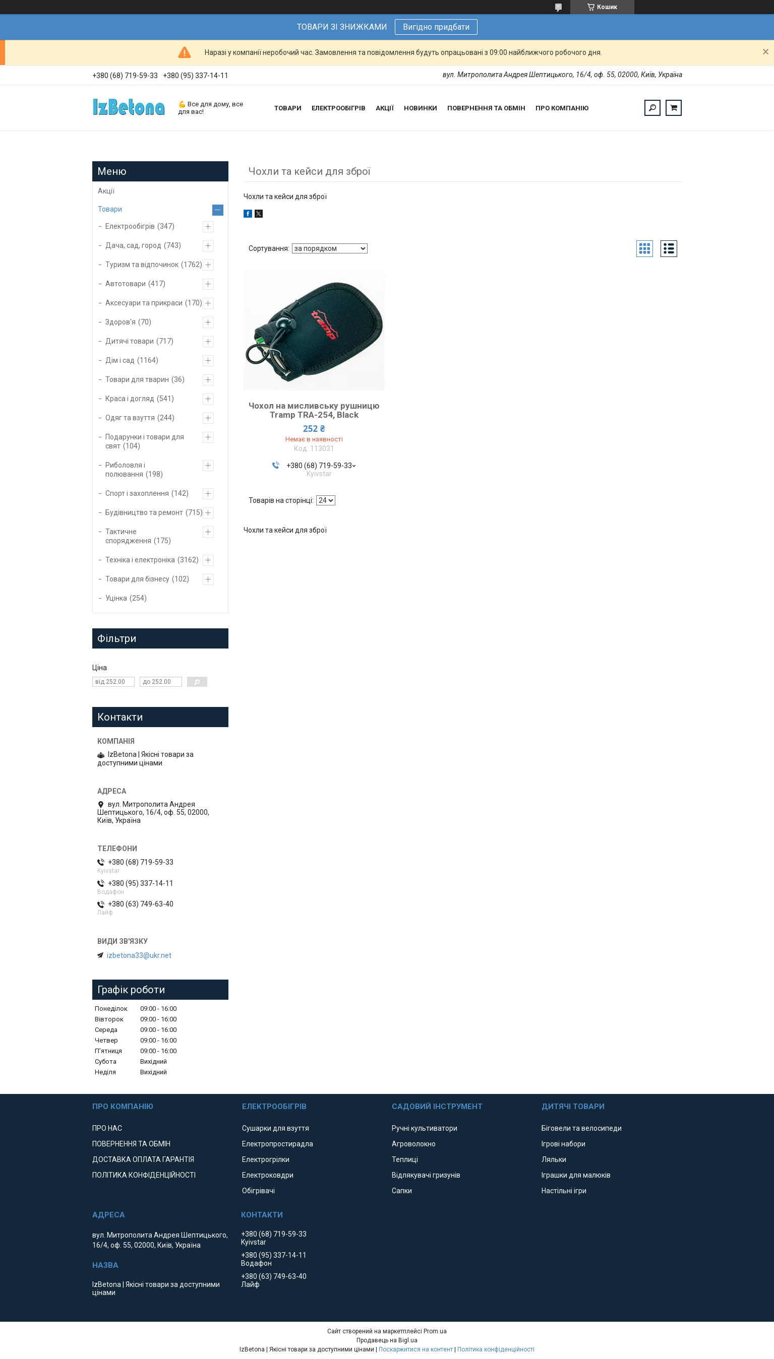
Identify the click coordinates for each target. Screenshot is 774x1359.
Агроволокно (414, 1144)
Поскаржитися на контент (416, 1349)
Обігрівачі (258, 1191)
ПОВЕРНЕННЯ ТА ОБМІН (486, 108)
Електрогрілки (265, 1159)
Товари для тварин (137, 379)
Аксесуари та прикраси (144, 303)
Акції (106, 191)
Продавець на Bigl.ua (387, 1340)
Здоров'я (120, 322)
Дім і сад (120, 360)
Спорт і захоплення (137, 493)
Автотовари (125, 284)
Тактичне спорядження (128, 536)
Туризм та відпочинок (141, 265)
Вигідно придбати (436, 27)
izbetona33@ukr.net (139, 955)
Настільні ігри (564, 1191)
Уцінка (116, 598)
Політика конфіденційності (495, 1349)
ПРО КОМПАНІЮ (561, 108)
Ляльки (554, 1159)
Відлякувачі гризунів (426, 1175)
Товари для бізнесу (137, 579)
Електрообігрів (130, 226)
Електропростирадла (277, 1144)
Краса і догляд (129, 399)
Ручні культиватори (424, 1128)
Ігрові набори (563, 1144)
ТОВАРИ (288, 108)
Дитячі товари (129, 341)
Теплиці (405, 1159)
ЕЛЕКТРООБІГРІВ (339, 108)
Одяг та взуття (130, 418)
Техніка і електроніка (140, 560)
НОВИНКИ (420, 108)
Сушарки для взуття (275, 1128)
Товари (110, 209)
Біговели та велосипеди (582, 1128)
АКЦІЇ (385, 108)
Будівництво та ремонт (144, 512)
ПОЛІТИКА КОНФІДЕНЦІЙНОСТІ (144, 1175)
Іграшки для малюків (576, 1175)
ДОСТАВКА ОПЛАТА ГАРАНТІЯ (143, 1159)
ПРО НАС (107, 1128)
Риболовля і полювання (125, 469)
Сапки (402, 1191)
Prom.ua (435, 1331)
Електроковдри (267, 1175)
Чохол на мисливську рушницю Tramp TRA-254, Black (314, 410)
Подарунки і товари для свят (144, 441)
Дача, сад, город (133, 245)
